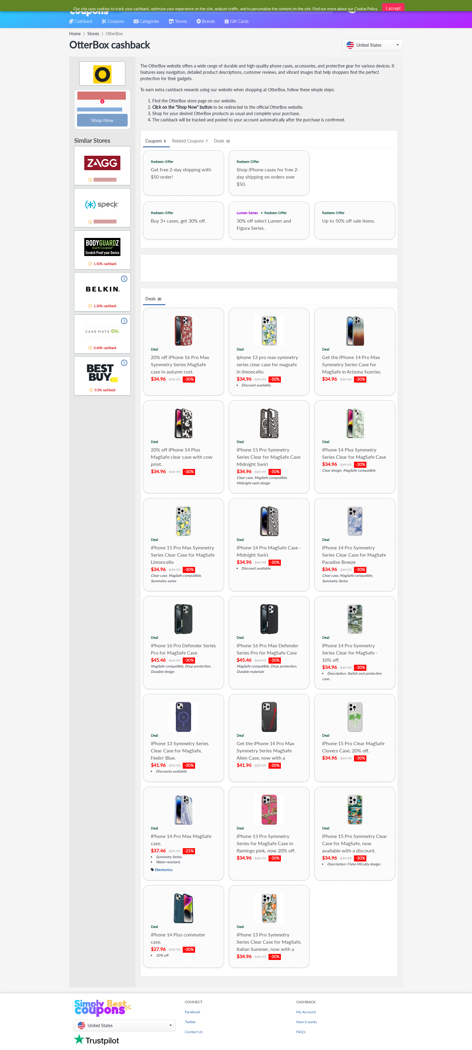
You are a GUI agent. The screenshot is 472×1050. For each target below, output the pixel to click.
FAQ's (301, 1032)
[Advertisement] (269, 268)
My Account (306, 1012)
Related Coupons (190, 141)
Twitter (190, 1022)
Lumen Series (247, 213)
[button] (373, 45)
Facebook (192, 1012)
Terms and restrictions (100, 109)
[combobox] (226, 9)
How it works (306, 1022)
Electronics (163, 869)
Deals (222, 141)
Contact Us (194, 1032)
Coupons (156, 141)
